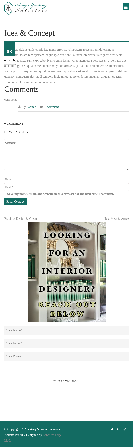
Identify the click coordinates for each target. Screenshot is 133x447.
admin (32, 107)
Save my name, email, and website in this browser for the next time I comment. (60, 194)
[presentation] (30, 371)
